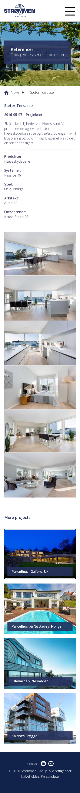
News (15, 92)
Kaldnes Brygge (24, 736)
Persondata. (50, 776)
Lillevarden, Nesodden (30, 681)
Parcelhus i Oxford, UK (30, 571)
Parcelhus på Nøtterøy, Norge (36, 626)
